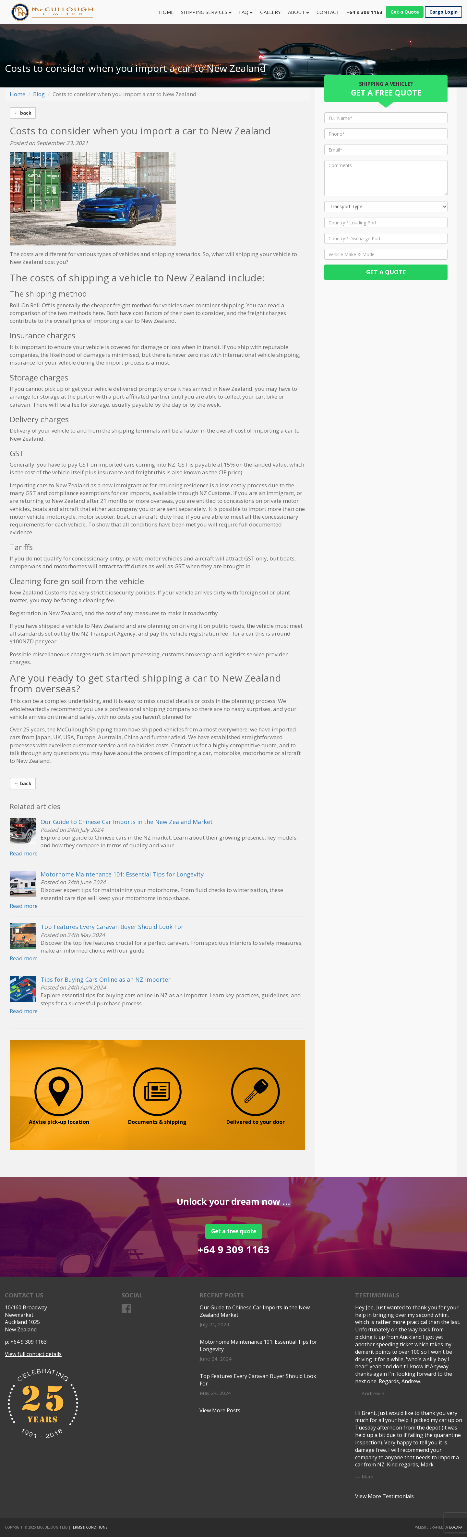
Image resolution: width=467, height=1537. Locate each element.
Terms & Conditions (89, 1527)
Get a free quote (233, 1231)
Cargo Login (443, 12)
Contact (328, 12)
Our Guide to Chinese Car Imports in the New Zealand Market (127, 822)
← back (22, 113)
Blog (39, 94)
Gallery (270, 12)
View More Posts (219, 1410)
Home (168, 11)
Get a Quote (404, 12)
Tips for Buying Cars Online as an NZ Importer (106, 979)
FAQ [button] (246, 12)
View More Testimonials (384, 1496)
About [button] (298, 12)
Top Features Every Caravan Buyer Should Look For (112, 927)
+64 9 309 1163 (233, 1249)
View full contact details (33, 1354)
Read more (24, 853)
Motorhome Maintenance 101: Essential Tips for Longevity (122, 874)
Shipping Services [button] (206, 12)
